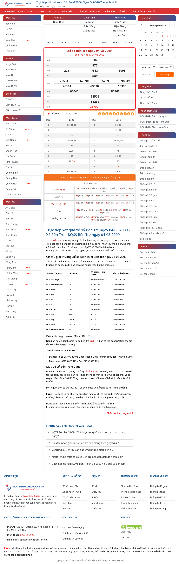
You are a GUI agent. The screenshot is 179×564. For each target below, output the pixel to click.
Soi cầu (144, 246)
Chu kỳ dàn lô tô (148, 146)
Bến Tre (9, 218)
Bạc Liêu (9, 213)
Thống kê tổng (147, 200)
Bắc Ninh (10, 23)
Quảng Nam (11, 178)
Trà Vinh (9, 305)
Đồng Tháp (11, 262)
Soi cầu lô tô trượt (149, 263)
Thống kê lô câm (148, 206)
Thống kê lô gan (148, 195)
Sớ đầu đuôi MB (148, 151)
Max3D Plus (11, 80)
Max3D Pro (11, 85)
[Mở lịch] (154, 67)
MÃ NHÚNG (110, 11)
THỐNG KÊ (82, 11)
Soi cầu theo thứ (148, 257)
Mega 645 (10, 64)
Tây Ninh (10, 295)
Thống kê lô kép (148, 216)
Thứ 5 (90, 42)
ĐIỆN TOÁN (68, 11)
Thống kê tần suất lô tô (152, 233)
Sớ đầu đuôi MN (148, 162)
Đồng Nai (10, 256)
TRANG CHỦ (9, 11)
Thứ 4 (76, 42)
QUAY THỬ (96, 11)
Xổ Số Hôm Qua (149, 110)
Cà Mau (9, 240)
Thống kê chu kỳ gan (151, 227)
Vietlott (10, 58)
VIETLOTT (54, 11)
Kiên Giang (11, 278)
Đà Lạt (8, 251)
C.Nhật (129, 42)
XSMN (42, 11)
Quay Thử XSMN (148, 103)
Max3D (9, 75)
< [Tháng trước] (142, 24)
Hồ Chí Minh (17, 273)
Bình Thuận (11, 235)
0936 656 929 (27, 534)
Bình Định (10, 123)
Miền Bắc (11, 18)
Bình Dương (11, 224)
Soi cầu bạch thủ (148, 268)
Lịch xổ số (146, 18)
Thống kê (146, 134)
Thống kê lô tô (147, 184)
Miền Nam (11, 202)
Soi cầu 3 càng (147, 273)
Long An (16, 284)
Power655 (10, 69)
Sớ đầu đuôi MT (148, 156)
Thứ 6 (103, 42)
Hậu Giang (17, 267)
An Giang (10, 207)
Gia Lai (8, 145)
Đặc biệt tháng (148, 173)
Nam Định (17, 40)
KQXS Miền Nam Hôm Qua (154, 127)
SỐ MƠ (122, 11)
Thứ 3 (63, 42)
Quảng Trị (10, 189)
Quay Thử (146, 86)
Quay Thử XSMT (148, 97)
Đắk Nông (17, 139)
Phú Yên (9, 167)
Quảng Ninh (11, 45)
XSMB (21, 11)
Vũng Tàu (10, 316)
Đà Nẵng (17, 129)
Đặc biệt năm (147, 178)
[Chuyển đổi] (48, 432)
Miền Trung (12, 118)
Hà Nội (9, 29)
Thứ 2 (50, 42)
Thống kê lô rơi (148, 211)
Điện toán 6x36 (13, 110)
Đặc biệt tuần (147, 167)
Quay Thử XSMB (148, 92)
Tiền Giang (11, 300)
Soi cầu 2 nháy (147, 252)
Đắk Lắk (9, 134)
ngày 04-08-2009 (95, 54)
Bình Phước (17, 229)
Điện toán (11, 93)
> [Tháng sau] (171, 24)
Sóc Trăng (10, 289)
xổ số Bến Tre (91, 371)
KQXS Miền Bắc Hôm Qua (153, 116)
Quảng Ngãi (17, 183)
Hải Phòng (10, 34)
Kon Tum (10, 156)
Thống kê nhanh (148, 189)
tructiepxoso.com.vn (57, 250)
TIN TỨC (152, 11)
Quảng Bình (11, 172)
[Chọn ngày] (148, 67)
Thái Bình (10, 50)
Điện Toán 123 (12, 104)
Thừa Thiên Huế (13, 194)
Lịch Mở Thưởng (136, 11)
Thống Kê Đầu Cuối (150, 140)
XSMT (31, 11)
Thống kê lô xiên (148, 222)
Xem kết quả (164, 74)
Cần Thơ (9, 245)
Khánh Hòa (11, 150)
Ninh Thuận (11, 161)
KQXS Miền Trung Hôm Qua (154, 121)
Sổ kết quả (145, 238)
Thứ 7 (116, 42)
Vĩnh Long (10, 311)
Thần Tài (9, 99)
